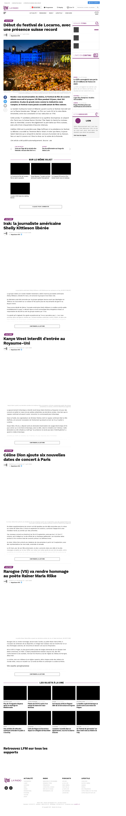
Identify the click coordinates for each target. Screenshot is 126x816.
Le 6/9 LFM (65, 784)
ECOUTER (36, 7)
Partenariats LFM (48, 791)
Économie (26, 793)
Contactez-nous (17, 3)
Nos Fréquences (86, 790)
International (28, 791)
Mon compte (94, 2)
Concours (68, 13)
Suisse (25, 790)
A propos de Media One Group (32, 3)
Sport (25, 797)
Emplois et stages (48, 790)
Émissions (42, 13)
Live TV (70, 7)
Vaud (25, 788)
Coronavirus (27, 782)
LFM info (64, 782)
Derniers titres (47, 784)
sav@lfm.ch (77, 805)
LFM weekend (66, 791)
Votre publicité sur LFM (88, 793)
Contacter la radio (48, 788)
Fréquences (46, 786)
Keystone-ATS (15, 35)
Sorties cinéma (85, 784)
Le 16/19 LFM (65, 790)
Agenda (83, 786)
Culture (26, 795)
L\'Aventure (65, 793)
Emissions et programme (50, 782)
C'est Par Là (65, 788)
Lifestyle (59, 13)
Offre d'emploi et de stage (89, 791)
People (83, 788)
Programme (48, 7)
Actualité (33, 13)
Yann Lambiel (66, 786)
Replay (60, 7)
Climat (25, 784)
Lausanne (26, 786)
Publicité (7, 3)
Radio (51, 13)
